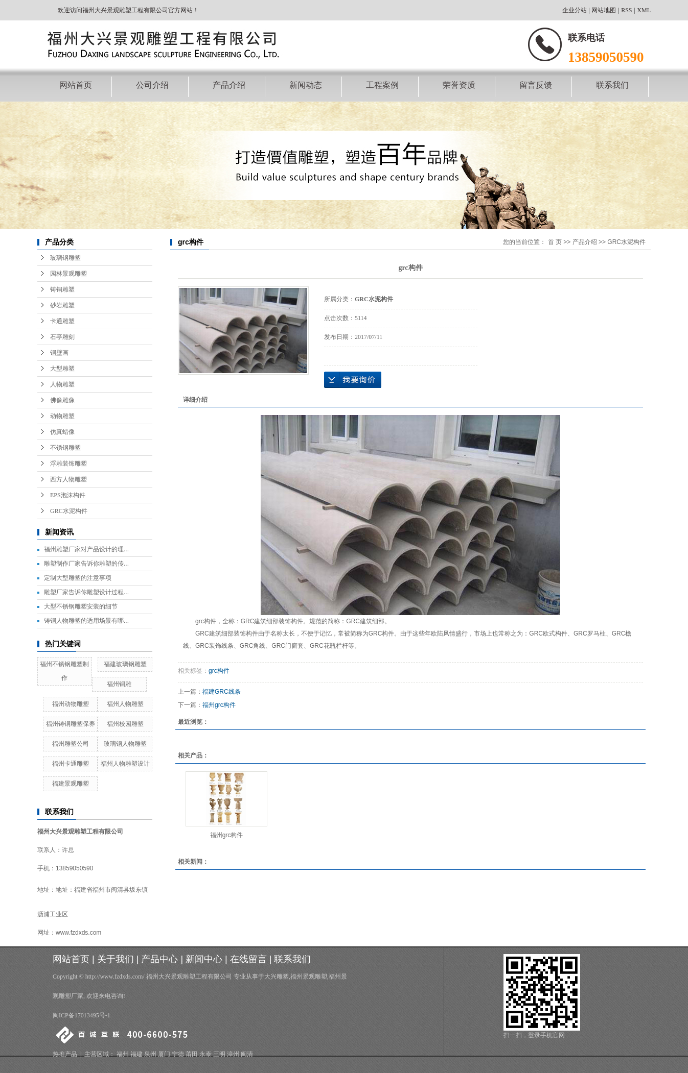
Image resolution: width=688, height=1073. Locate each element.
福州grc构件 (219, 705)
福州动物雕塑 (70, 704)
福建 (136, 1054)
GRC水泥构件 (68, 511)
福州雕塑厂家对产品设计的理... (86, 549)
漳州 (233, 1054)
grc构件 (219, 670)
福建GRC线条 (221, 691)
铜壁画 (59, 352)
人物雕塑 (62, 384)
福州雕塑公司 (70, 743)
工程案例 (382, 85)
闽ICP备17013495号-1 (81, 1015)
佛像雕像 (62, 400)
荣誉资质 (459, 85)
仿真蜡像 (62, 431)
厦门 (164, 1054)
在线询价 (352, 380)
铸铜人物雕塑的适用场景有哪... (86, 620)
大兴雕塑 (276, 976)
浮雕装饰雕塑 (68, 463)
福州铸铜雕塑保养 (70, 723)
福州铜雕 (119, 684)
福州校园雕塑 (125, 723)
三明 (219, 1054)
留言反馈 (535, 85)
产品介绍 (229, 85)
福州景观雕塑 (308, 976)
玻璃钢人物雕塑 (125, 743)
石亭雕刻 (62, 336)
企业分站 (574, 10)
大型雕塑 (62, 368)
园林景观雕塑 (68, 273)
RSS (626, 10)
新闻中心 (204, 959)
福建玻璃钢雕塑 (125, 664)
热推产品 (65, 1054)
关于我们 (115, 959)
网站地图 (603, 10)
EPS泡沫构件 (67, 495)
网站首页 (75, 85)
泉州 (150, 1054)
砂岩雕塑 (62, 305)
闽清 (247, 1054)
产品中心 (159, 959)
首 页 (555, 242)
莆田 (192, 1054)
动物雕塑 (62, 416)
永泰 (205, 1054)
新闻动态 (305, 85)
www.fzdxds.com (78, 932)
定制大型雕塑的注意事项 (77, 577)
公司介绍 (152, 85)
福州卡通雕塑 (70, 763)
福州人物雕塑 (125, 704)
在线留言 (248, 959)
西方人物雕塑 (68, 479)
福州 (123, 1054)
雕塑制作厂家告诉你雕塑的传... (86, 563)
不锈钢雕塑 (65, 447)
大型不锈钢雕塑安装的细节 (81, 606)
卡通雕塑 (62, 321)
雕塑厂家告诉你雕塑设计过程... (86, 592)
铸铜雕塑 (62, 289)
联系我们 (612, 85)
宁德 (178, 1054)
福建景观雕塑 (70, 783)
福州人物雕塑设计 (125, 763)
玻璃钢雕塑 (65, 257)
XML (644, 10)
